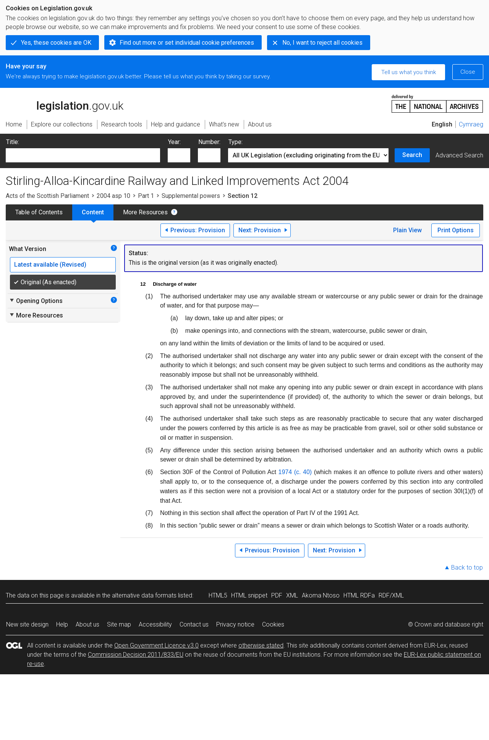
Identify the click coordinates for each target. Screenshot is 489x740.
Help (62, 624)
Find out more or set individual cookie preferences (187, 42)
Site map (119, 624)
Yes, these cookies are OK (56, 42)
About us (87, 624)
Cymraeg (471, 124)
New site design (27, 624)
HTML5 (218, 595)
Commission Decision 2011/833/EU (135, 654)
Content (93, 212)
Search (412, 155)
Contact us (194, 624)
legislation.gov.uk (64, 103)
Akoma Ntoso (321, 595)
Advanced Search (459, 155)
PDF (276, 595)
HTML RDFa (359, 595)
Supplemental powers (191, 195)
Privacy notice (235, 624)
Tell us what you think (408, 72)
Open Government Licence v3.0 (156, 645)
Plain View (407, 230)
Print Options (455, 230)
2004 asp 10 (113, 195)
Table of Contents (39, 212)
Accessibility (155, 624)
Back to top (467, 567)
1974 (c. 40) (295, 472)
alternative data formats (144, 595)
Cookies (273, 624)
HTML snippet (249, 595)
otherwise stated (260, 645)
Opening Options (36, 300)
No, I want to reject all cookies (322, 42)
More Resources (145, 212)
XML (292, 595)
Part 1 (146, 195)
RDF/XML (391, 595)
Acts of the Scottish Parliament (47, 195)
